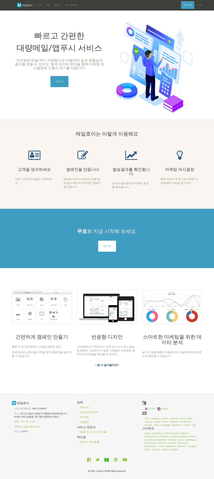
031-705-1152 (27, 421)
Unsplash (171, 443)
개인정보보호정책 (88, 412)
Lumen (157, 421)
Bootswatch (151, 443)
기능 (48, 5)
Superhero (177, 425)
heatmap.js (190, 439)
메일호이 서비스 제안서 (92, 432)
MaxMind (170, 446)
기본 (147, 418)
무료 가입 (188, 5)
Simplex (148, 425)
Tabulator (181, 446)
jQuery (148, 433)
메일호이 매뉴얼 (89, 442)
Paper (165, 421)
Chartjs (162, 443)
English (162, 408)
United (187, 425)
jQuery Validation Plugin (184, 436)
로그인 (199, 5)
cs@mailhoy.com (31, 426)
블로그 (57, 5)
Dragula (192, 446)
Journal (148, 421)
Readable (174, 421)
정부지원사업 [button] (71, 5)
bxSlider (172, 439)
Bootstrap (158, 433)
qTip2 (181, 439)
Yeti (194, 425)
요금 (39, 5)
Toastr (161, 446)
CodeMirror (165, 436)
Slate (156, 425)
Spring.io (156, 449)
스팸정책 (84, 422)
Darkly (182, 418)
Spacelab (165, 425)
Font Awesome (172, 433)
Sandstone (186, 421)
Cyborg (174, 418)
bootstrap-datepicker (155, 439)
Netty (147, 449)
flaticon (185, 433)
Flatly (189, 418)
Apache (174, 449)
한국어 (150, 408)
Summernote (151, 436)
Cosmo (165, 418)
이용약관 (84, 407)
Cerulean (155, 418)
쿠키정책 (84, 417)
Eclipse (165, 449)
